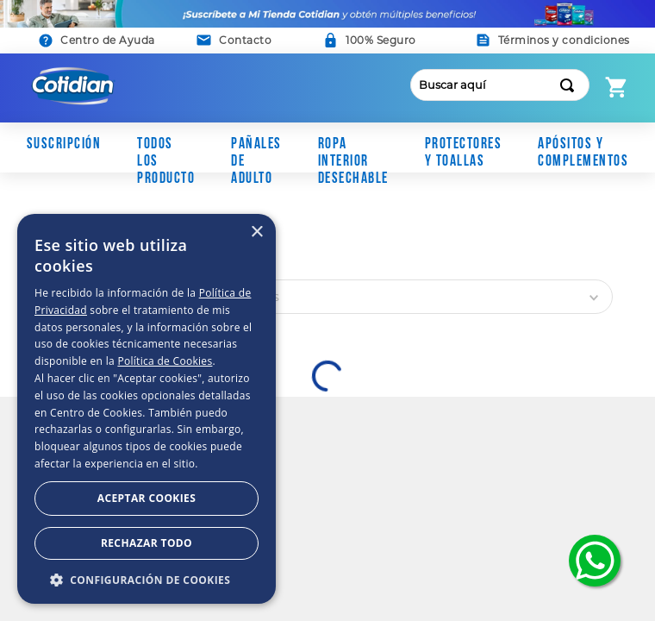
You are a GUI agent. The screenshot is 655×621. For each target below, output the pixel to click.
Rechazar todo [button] (146, 543)
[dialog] (146, 409)
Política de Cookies (164, 361)
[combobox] (500, 85)
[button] (234, 40)
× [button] (256, 232)
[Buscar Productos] (570, 85)
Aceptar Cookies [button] (146, 498)
